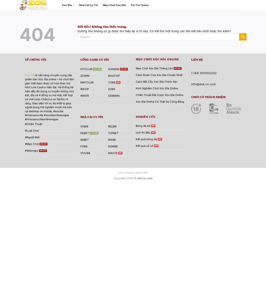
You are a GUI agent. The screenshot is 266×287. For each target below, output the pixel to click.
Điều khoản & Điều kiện (133, 172)
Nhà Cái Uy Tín (88, 5)
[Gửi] (243, 36)
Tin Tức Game (140, 5)
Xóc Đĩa (68, 5)
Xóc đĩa (30, 75)
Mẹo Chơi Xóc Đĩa (114, 5)
